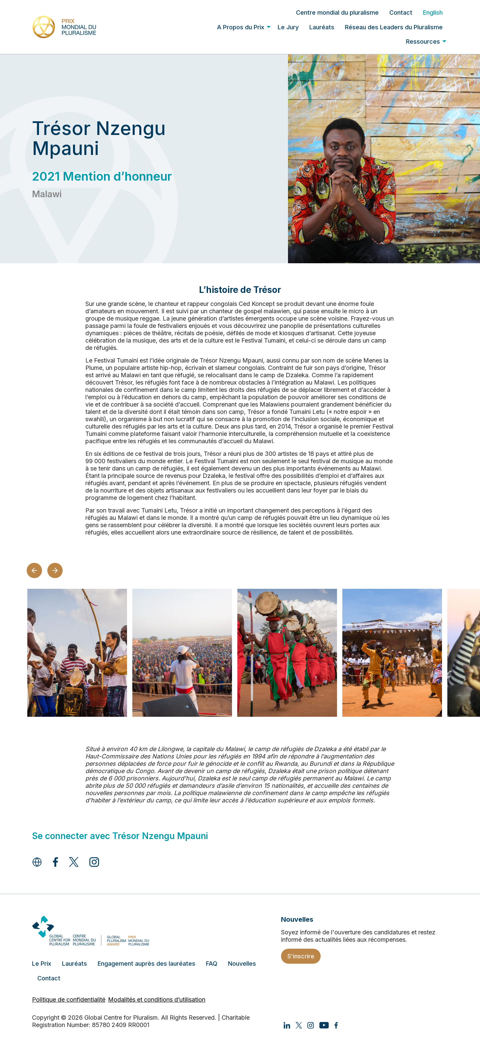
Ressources (423, 41)
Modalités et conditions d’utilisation (156, 999)
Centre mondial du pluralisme (337, 12)
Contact (400, 12)
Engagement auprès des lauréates (146, 963)
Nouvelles (242, 963)
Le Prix (41, 963)
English (433, 12)
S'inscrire (300, 956)
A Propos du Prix (240, 27)
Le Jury (288, 27)
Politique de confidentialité (68, 999)
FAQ (211, 963)
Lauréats (321, 27)
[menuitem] (337, 12)
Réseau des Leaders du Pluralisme (394, 27)
